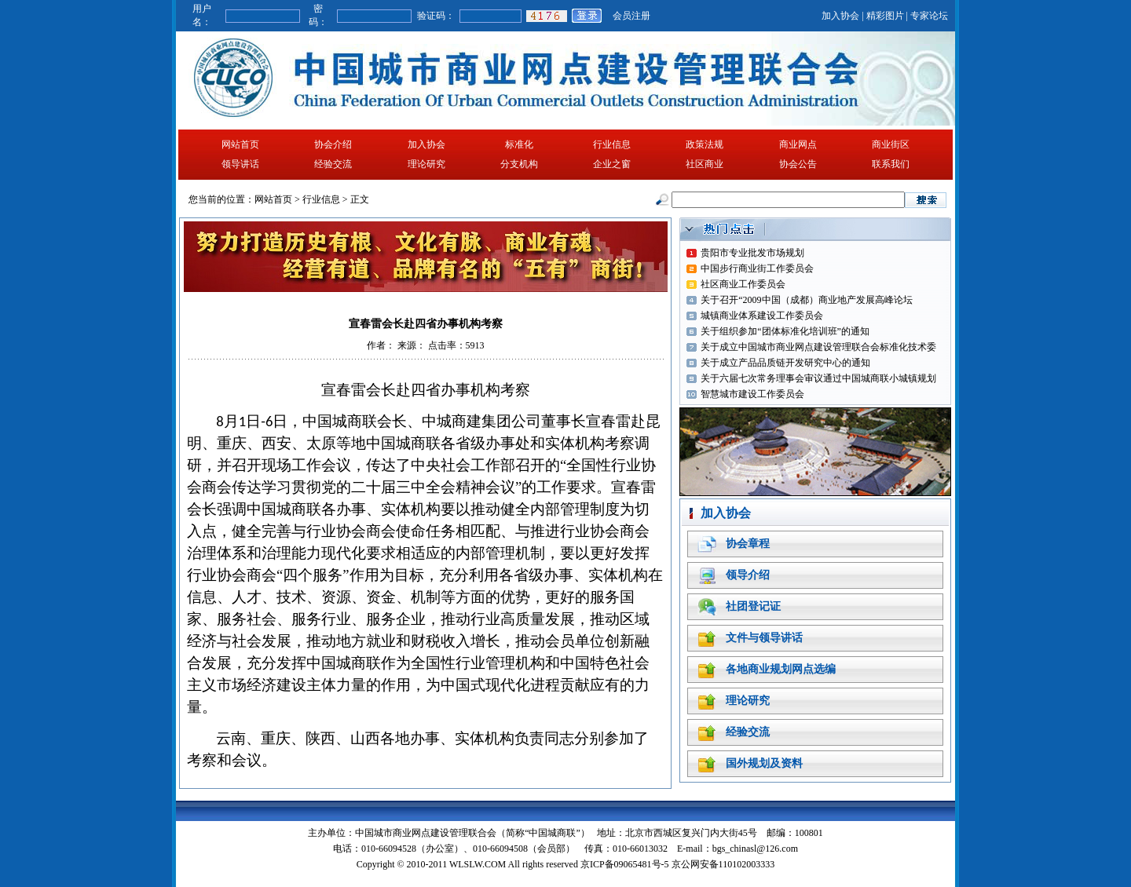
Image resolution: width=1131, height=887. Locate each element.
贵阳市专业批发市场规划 (752, 252)
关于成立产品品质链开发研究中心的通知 (785, 362)
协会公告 (798, 164)
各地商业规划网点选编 (781, 669)
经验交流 (333, 164)
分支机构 (519, 164)
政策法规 (704, 144)
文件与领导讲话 (764, 638)
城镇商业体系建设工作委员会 (762, 315)
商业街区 (891, 144)
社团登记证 (753, 606)
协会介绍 (333, 144)
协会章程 (748, 543)
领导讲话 (240, 164)
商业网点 (798, 144)
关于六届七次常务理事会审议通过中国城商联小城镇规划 (818, 378)
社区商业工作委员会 (743, 284)
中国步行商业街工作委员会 (757, 268)
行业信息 (612, 144)
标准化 (519, 144)
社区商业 (704, 164)
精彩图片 (885, 15)
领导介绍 (748, 575)
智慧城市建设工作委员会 (752, 394)
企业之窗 (612, 164)
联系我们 (891, 164)
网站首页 (240, 144)
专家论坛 (929, 15)
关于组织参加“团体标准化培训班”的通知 (785, 331)
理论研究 (426, 164)
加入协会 (840, 15)
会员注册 (631, 15)
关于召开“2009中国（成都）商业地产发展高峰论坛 (806, 299)
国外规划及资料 (764, 763)
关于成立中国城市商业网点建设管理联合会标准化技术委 (818, 346)
